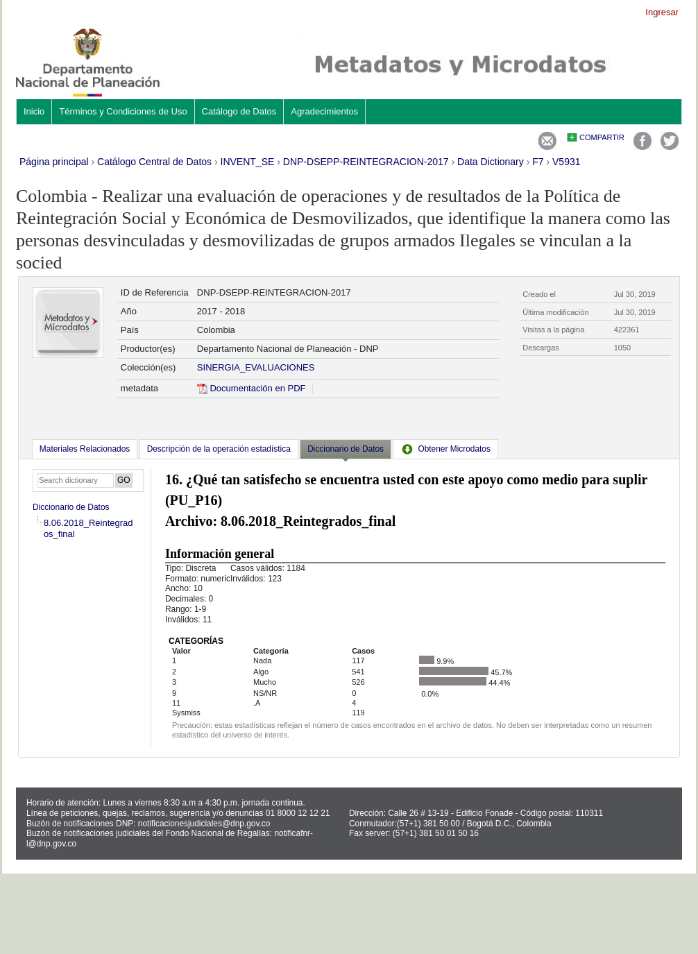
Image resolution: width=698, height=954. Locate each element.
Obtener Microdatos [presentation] (445, 448)
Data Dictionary (490, 161)
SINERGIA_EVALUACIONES (256, 367)
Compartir (601, 137)
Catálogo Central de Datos (154, 161)
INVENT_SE (248, 161)
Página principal (54, 161)
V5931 (566, 161)
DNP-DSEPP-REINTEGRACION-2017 (366, 161)
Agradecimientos (324, 111)
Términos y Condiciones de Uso (123, 111)
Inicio (34, 111)
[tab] (84, 449)
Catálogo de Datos (239, 111)
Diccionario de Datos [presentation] (345, 449)
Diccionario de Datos (71, 507)
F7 (537, 161)
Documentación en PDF (251, 388)
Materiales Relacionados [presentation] (85, 449)
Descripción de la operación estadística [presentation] (219, 449)
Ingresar (662, 12)
